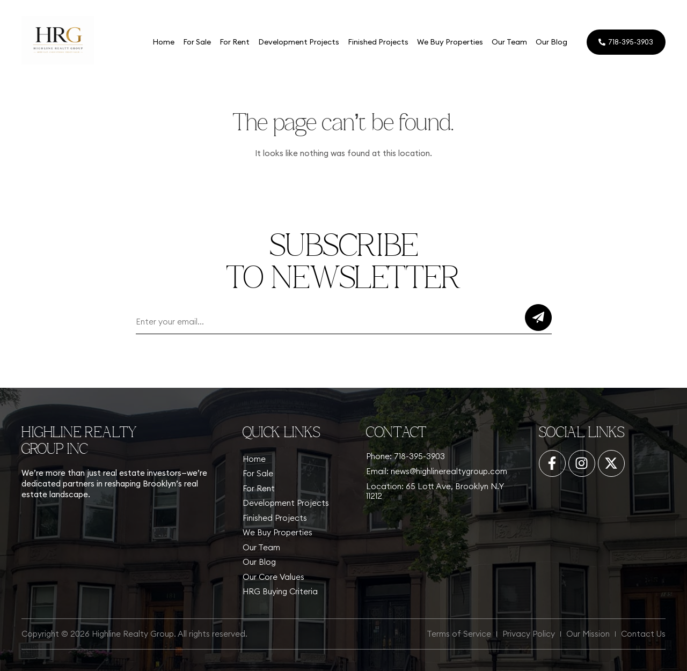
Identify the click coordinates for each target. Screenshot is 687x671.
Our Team (509, 42)
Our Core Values (273, 577)
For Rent (234, 42)
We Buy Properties (449, 42)
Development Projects (298, 42)
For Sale (196, 42)
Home (163, 42)
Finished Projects (377, 42)
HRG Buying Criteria (280, 591)
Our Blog (551, 42)
